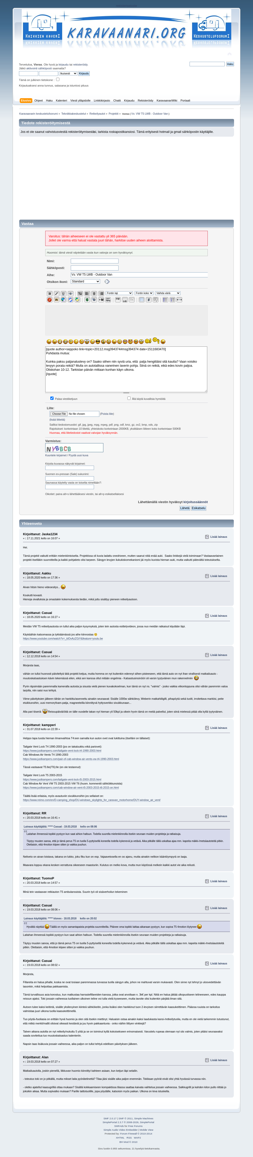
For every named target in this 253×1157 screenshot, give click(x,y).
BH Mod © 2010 (128, 1142)
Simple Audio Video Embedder (121, 1129)
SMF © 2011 (126, 1118)
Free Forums (135, 1126)
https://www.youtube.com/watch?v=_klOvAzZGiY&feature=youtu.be (63, 638)
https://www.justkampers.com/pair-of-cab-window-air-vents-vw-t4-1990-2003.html (71, 758)
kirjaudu (63, 64)
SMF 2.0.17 (110, 1118)
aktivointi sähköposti (39, 68)
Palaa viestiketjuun (63, 398)
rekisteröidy (80, 64)
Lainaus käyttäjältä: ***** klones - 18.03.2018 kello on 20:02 (60, 918)
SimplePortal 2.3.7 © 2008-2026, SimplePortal (128, 1122)
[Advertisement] (126, 174)
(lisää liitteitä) (57, 419)
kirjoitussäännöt (195, 502)
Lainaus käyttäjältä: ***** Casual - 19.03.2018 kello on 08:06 (60, 826)
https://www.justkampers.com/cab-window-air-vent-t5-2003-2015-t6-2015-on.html (71, 787)
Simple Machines (143, 1118)
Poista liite (107, 413)
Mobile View (146, 1129)
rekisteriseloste (126, 6)
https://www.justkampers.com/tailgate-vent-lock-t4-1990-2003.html (62, 750)
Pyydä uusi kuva (78, 455)
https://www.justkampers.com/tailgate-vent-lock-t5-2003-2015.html (62, 779)
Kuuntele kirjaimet (55, 455)
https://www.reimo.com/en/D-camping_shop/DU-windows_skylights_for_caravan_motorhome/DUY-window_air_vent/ (91, 799)
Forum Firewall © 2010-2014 (136, 1133)
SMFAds (119, 1126)
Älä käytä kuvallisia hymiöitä (146, 398)
